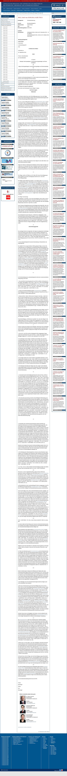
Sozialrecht (31, 742)
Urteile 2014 (5, 40)
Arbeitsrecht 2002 (5, 763)
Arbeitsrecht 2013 (5, 751)
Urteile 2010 (5, 47)
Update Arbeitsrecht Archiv (6, 89)
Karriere (44, 741)
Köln (22, 13)
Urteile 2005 (5, 55)
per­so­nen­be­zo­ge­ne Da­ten (39, 600)
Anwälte (40, 13)
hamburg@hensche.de (7, 109)
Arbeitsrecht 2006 (5, 759)
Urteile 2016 (5, 37)
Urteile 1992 (5, 77)
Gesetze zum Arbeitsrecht (26, 8)
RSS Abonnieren (4, 770)
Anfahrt (3, 100)
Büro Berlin (53, 746)
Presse (40, 8)
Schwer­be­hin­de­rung (22, 117)
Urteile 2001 (5, 62)
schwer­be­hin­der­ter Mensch (40, 101)
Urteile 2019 (5, 32)
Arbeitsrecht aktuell (9, 8)
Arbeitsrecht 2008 (5, 757)
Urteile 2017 (5, 35)
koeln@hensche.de (6, 119)
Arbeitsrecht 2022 (5, 742)
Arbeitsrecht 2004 (5, 761)
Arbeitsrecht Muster (20, 10)
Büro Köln (52, 750)
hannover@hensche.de (7, 114)
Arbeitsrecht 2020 (5, 744)
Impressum (53, 741)
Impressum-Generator (6, 10)
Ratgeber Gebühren (27, 10)
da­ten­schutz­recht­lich (26, 600)
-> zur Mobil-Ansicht (5, 16)
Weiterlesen (56, 41)
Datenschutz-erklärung (53, 742)
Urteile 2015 (5, 38)
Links (44, 743)
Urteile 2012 (5, 43)
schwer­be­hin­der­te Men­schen (37, 474)
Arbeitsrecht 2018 (5, 746)
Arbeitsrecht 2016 (5, 748)
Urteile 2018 (5, 33)
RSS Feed (45, 744)
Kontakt (44, 742)
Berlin (4, 13)
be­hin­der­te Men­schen (44, 473)
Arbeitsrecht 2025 (5, 738)
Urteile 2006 (5, 54)
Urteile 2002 (5, 60)
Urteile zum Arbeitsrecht (34, 8)
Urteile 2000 (5, 64)
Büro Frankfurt (53, 747)
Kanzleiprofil (37, 10)
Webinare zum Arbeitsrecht (6, 88)
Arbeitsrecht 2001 (5, 764)
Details (7, 100)
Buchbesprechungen (17, 737)
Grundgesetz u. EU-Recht (34, 737)
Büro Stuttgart (53, 754)
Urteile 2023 (5, 27)
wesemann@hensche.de (31, 721)
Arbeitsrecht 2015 (5, 749)
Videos (3, 84)
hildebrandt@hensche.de (31, 712)
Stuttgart (35, 13)
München (26, 13)
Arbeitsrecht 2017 (5, 747)
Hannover (18, 13)
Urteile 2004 (5, 57)
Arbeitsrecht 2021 (5, 743)
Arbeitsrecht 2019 (5, 745)
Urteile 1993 (5, 76)
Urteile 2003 (5, 59)
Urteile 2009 (5, 49)
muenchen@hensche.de (7, 124)
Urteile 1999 (5, 65)
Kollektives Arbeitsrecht (33, 741)
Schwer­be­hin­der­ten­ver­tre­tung (39, 117)
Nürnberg (31, 13)
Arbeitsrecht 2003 (5, 762)
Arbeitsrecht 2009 (5, 756)
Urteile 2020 (5, 30)
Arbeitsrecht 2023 (5, 741)
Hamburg (13, 13)
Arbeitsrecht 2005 (5, 760)
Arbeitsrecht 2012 (5, 752)
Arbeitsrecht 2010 (5, 755)
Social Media (45, 745)
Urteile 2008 (5, 50)
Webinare (32, 10)
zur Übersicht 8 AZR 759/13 (43, 731)
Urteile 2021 (5, 28)
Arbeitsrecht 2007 (5, 758)
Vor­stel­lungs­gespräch (31, 124)
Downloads (45, 738)
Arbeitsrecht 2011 (5, 754)
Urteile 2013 (5, 42)
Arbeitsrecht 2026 (5, 737)
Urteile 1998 (5, 67)
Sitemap (44, 746)
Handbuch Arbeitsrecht (17, 8)
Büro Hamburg (53, 748)
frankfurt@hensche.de (7, 104)
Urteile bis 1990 (6, 81)
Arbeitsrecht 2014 (5, 750)
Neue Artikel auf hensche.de (18, 741)
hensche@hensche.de (30, 703)
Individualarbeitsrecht (33, 738)
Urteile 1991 (5, 79)
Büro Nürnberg (53, 753)
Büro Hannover (53, 749)
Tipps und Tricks (5, 20)
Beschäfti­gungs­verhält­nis (41, 283)
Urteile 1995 (5, 72)
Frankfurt (8, 13)
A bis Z (44, 737)
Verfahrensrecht (32, 743)
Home (4, 8)
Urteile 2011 (5, 45)
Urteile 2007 (5, 52)
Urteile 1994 (5, 74)
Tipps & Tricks (13, 10)
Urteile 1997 (5, 69)
